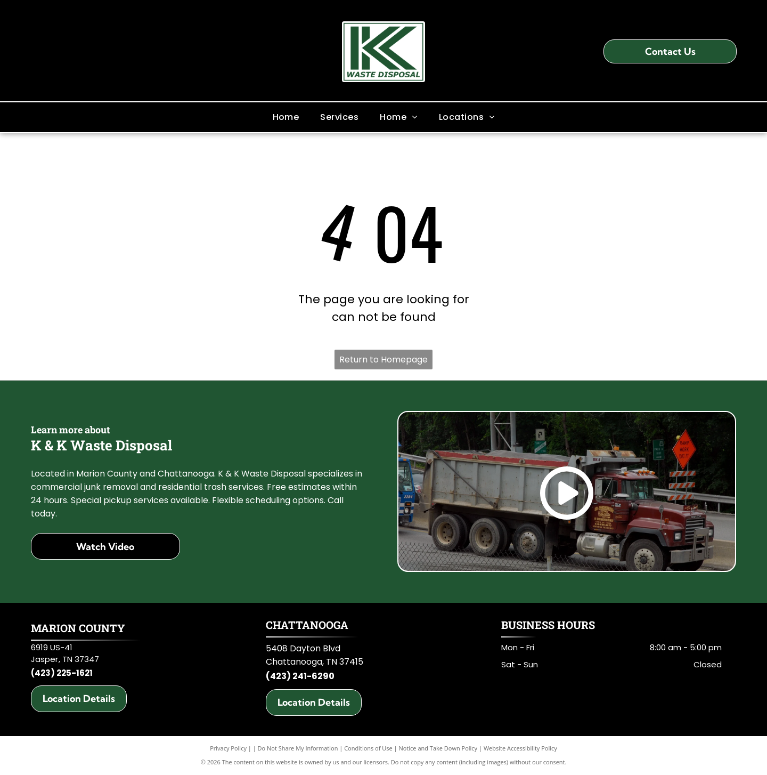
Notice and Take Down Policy (438, 748)
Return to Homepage (383, 359)
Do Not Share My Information (298, 748)
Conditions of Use (368, 748)
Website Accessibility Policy (520, 748)
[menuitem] (286, 117)
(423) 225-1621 (62, 673)
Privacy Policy (228, 748)
